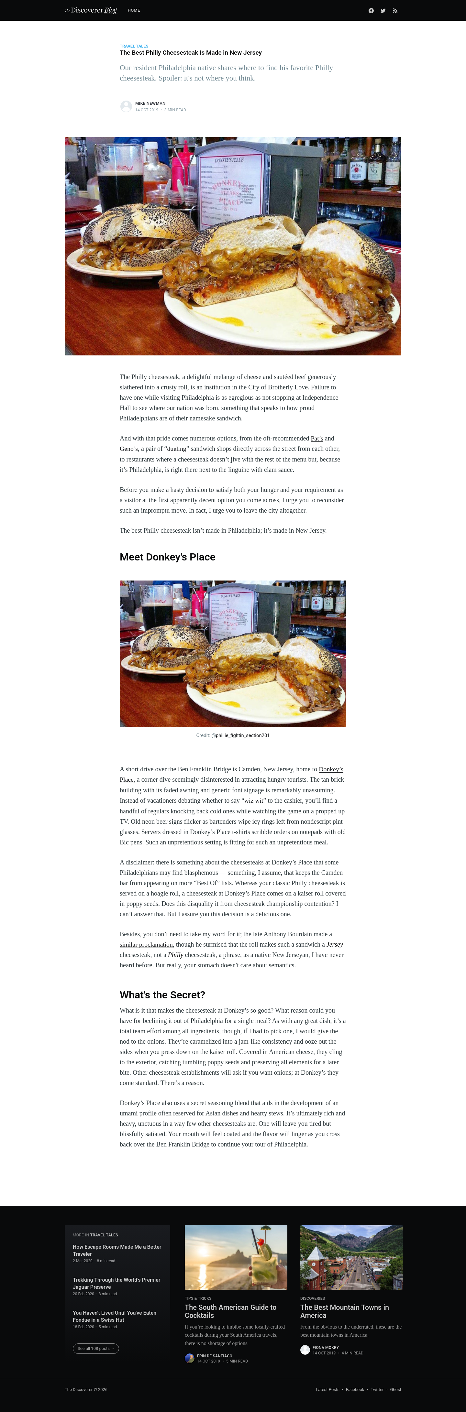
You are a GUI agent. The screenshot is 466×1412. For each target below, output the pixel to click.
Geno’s (129, 448)
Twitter (377, 1388)
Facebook (355, 1388)
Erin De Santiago (214, 1355)
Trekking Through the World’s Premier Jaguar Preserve (116, 1282)
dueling (177, 448)
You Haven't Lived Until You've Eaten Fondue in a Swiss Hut (114, 1315)
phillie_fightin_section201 (243, 735)
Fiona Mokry (326, 1347)
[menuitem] (137, 10)
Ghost (395, 1388)
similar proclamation (146, 943)
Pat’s (317, 438)
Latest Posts (327, 1388)
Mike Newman (150, 103)
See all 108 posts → (96, 1347)
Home (134, 10)
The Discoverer (79, 1388)
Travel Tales (134, 46)
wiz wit (253, 799)
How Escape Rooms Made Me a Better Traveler (117, 1249)
